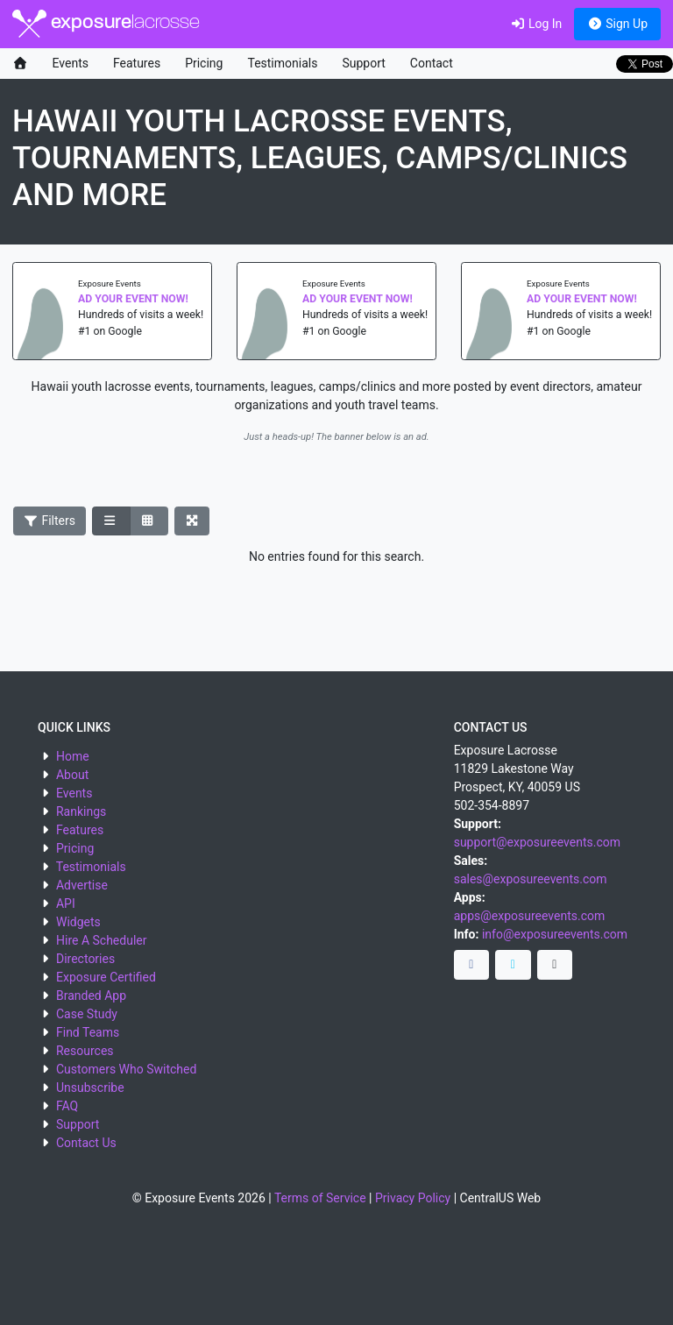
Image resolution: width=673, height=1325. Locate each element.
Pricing (204, 63)
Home (72, 756)
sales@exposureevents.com (530, 879)
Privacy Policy (412, 1198)
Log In (536, 24)
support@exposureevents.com (537, 842)
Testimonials (282, 63)
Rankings (81, 811)
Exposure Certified (106, 977)
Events (71, 63)
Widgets (78, 922)
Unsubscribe (90, 1088)
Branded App (91, 995)
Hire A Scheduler (101, 940)
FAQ (67, 1106)
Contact (431, 63)
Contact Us (86, 1143)
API (65, 903)
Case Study (86, 1014)
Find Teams (87, 1032)
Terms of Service (320, 1198)
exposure (106, 24)
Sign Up (617, 24)
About (72, 775)
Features (136, 63)
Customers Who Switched (126, 1069)
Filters (50, 521)
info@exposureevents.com (554, 934)
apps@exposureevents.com (530, 916)
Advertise (82, 885)
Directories (85, 959)
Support (363, 63)
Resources (85, 1051)
